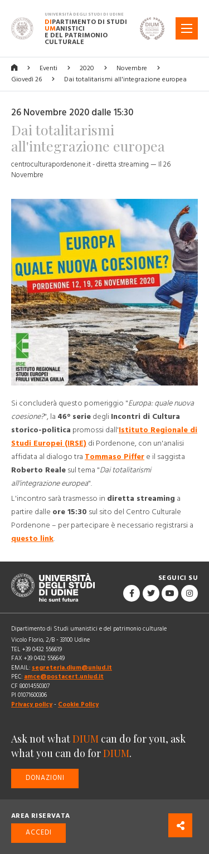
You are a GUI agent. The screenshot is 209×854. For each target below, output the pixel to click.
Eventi (48, 68)
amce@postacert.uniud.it (64, 676)
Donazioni (45, 778)
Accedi (39, 832)
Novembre (131, 68)
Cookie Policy (78, 704)
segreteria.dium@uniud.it (72, 667)
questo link (32, 538)
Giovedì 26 (26, 79)
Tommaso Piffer (114, 456)
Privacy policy (31, 704)
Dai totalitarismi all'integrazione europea (125, 79)
